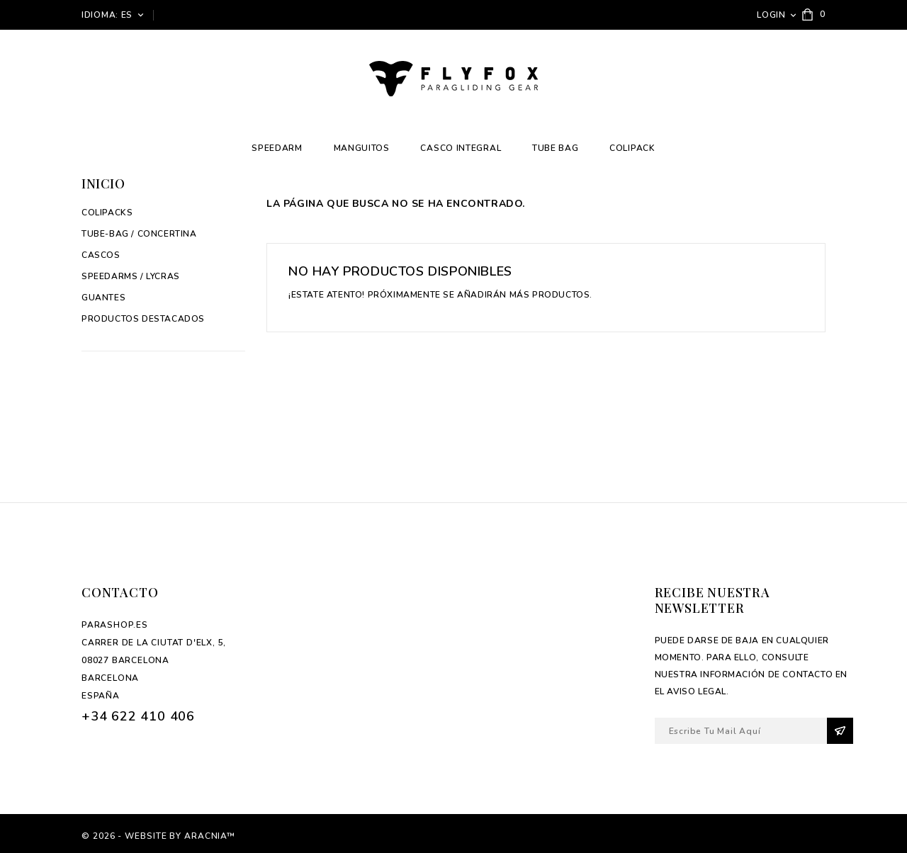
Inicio (103, 183)
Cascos (100, 255)
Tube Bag (555, 148)
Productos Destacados (143, 318)
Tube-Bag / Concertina (139, 233)
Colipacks (107, 212)
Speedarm (277, 148)
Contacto (119, 592)
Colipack (632, 148)
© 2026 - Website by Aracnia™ (158, 836)
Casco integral (460, 148)
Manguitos (362, 148)
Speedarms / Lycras (130, 276)
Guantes (103, 297)
